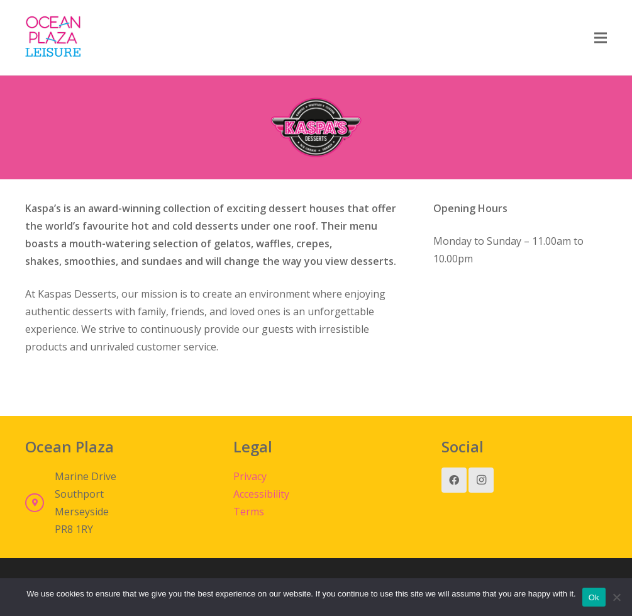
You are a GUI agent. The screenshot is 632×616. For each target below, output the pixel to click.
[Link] (53, 38)
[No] (616, 597)
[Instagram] (481, 480)
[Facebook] (454, 480)
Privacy (250, 476)
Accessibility (261, 494)
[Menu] (600, 37)
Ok (594, 597)
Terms (248, 511)
